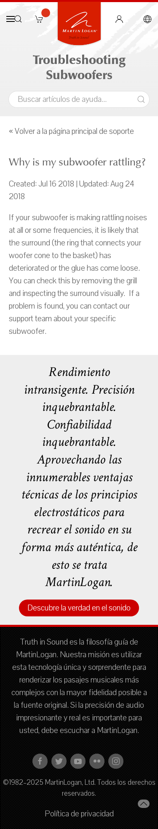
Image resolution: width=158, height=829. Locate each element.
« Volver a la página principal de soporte (71, 131)
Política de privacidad (79, 813)
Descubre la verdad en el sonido (79, 607)
